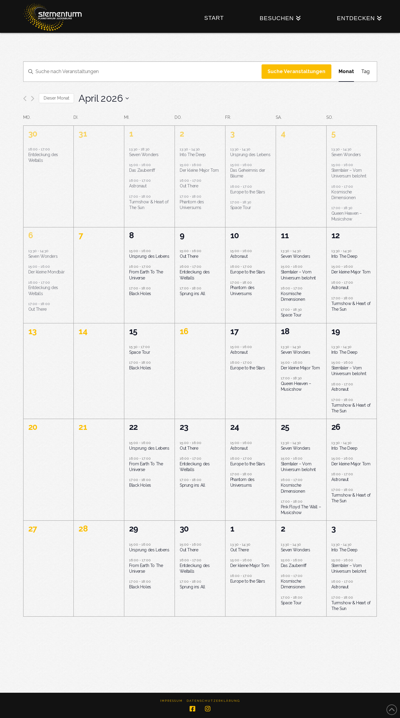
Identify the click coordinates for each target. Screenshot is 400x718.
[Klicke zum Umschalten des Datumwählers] (104, 98)
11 (285, 235)
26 (335, 427)
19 (335, 331)
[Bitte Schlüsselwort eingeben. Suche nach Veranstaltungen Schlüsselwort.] (142, 72)
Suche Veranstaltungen (296, 71)
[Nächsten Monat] (32, 98)
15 (133, 331)
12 (335, 235)
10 (234, 235)
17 (234, 331)
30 (32, 133)
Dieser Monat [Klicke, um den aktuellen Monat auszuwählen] (56, 98)
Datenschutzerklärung (213, 700)
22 (133, 427)
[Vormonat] (24, 98)
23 (184, 427)
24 (234, 427)
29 (133, 528)
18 (285, 331)
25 (285, 427)
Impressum (171, 700)
